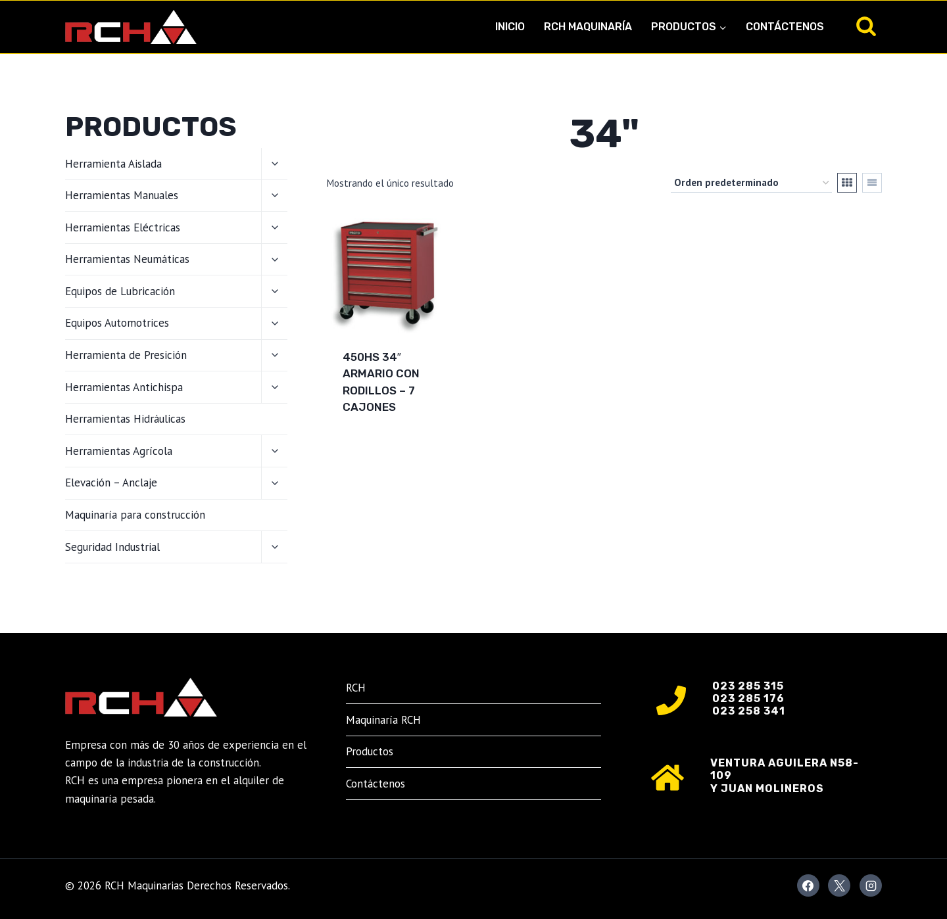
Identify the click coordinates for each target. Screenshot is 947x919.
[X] (839, 885)
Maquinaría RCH (383, 720)
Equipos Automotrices (117, 323)
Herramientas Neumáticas (127, 259)
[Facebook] (808, 885)
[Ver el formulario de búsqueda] (866, 27)
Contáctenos (785, 26)
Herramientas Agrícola (118, 451)
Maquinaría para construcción (135, 514)
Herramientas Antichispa (124, 387)
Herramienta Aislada (113, 163)
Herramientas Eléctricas (122, 227)
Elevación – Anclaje (111, 482)
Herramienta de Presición (126, 355)
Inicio (510, 26)
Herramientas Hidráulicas (125, 419)
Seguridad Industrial (112, 547)
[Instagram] (871, 885)
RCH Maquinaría (588, 26)
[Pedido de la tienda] (751, 183)
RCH (356, 687)
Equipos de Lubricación (120, 291)
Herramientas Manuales (121, 195)
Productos (369, 751)
